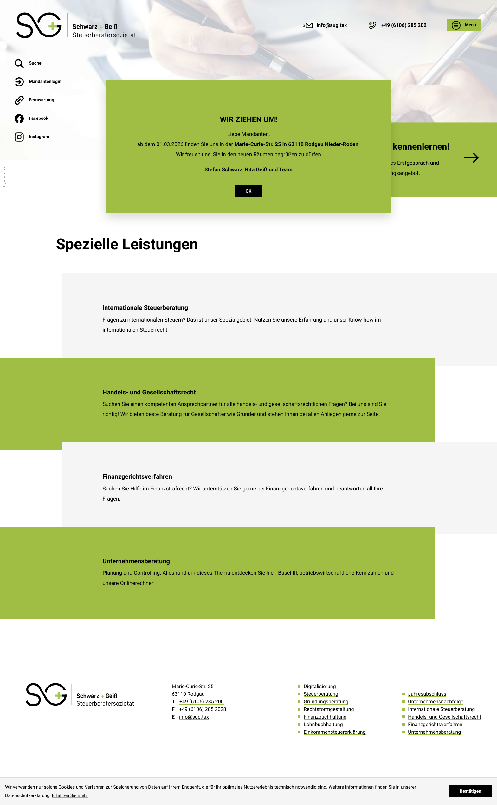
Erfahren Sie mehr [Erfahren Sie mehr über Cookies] (70, 795)
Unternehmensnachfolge (435, 702)
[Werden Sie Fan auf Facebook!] (38, 118)
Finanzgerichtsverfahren (435, 724)
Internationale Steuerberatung (441, 709)
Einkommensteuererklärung (335, 732)
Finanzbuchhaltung (325, 717)
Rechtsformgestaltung (329, 709)
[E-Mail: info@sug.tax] (324, 25)
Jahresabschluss (427, 694)
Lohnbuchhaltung (323, 724)
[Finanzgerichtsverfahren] (248, 488)
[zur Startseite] (77, 25)
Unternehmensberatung (434, 732)
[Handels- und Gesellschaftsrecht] (248, 404)
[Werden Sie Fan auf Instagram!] (38, 137)
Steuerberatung (321, 694)
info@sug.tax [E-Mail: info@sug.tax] (194, 717)
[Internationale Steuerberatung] (248, 319)
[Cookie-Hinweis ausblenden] (470, 791)
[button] (396, 25)
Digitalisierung (320, 686)
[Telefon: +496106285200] (201, 702)
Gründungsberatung (326, 702)
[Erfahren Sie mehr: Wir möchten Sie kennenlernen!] (402, 159)
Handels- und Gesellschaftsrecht (444, 717)
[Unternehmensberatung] (248, 573)
